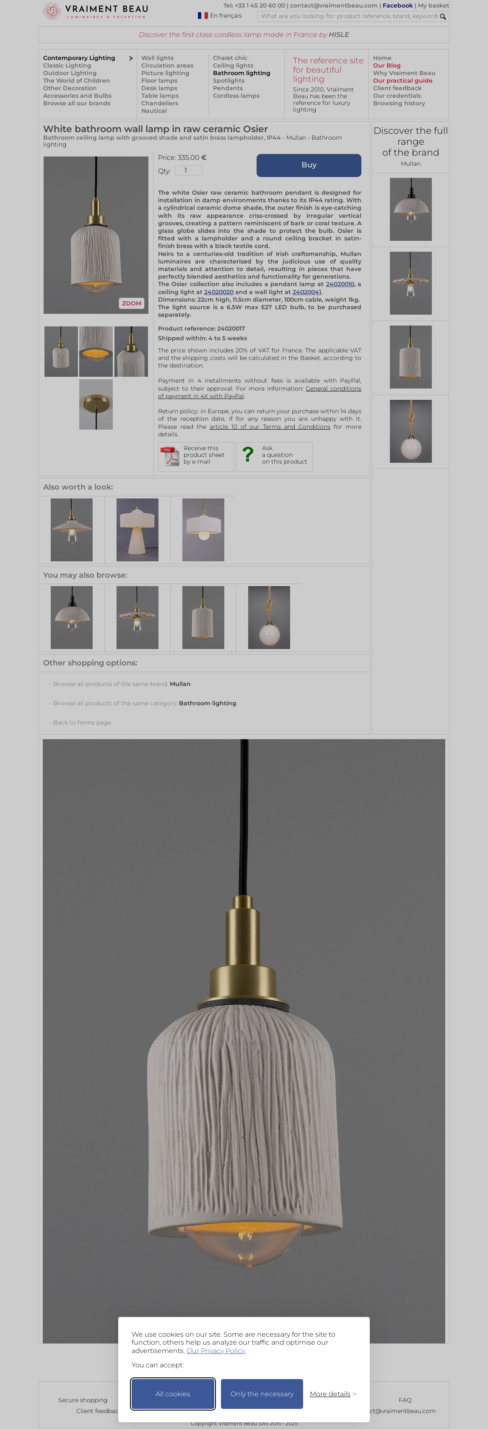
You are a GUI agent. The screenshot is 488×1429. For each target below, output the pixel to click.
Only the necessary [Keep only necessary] (262, 1394)
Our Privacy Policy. (216, 1351)
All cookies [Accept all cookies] (173, 1394)
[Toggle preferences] (329, 1394)
